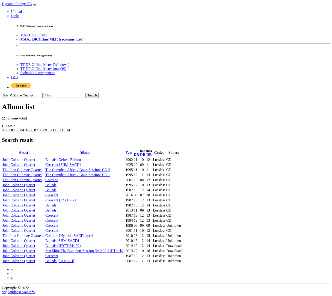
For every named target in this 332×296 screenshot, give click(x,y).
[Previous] (12, 269)
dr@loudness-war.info (18, 292)
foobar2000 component (37, 73)
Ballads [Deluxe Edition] (63, 160)
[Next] (12, 278)
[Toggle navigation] (34, 5)
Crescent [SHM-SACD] (63, 165)
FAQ (14, 77)
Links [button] (15, 16)
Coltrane (51, 180)
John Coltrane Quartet (19, 160)
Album (85, 152)
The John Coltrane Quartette (23, 236)
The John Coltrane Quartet (22, 170)
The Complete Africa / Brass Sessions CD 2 (77, 170)
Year (129, 152)
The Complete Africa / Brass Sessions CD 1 (77, 175)
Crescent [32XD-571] (61, 200)
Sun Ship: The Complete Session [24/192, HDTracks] (85, 251)
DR (136, 155)
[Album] (64, 95)
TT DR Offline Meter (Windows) (44, 65)
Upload (16, 12)
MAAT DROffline (33, 35)
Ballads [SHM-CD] (59, 261)
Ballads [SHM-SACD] (62, 241)
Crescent (51, 195)
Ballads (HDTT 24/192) (63, 246)
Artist (23, 152)
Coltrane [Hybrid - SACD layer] (69, 236)
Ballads (50, 185)
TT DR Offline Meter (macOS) (43, 69)
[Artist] (22, 95)
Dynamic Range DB (17, 4)
